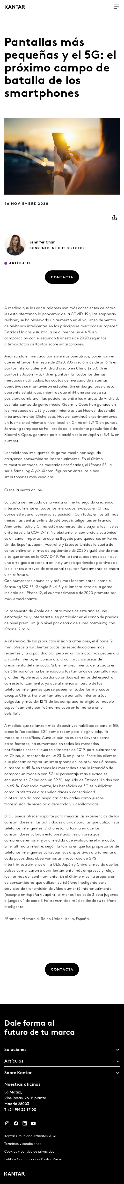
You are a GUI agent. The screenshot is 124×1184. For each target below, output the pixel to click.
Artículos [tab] (13, 1061)
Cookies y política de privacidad (29, 1152)
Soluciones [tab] (15, 1050)
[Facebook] (16, 1125)
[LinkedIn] (25, 1125)
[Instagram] (7, 1125)
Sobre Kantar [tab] (18, 1073)
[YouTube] (33, 1125)
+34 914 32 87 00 (21, 1110)
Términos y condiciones (22, 1144)
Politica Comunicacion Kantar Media (33, 1159)
